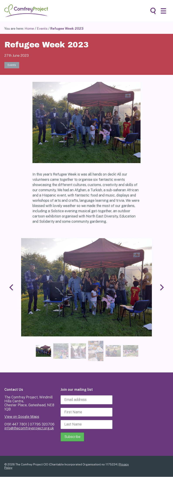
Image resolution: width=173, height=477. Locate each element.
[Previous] (12, 287)
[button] (163, 11)
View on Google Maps (21, 417)
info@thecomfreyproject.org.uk (29, 429)
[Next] (161, 287)
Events (42, 28)
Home (29, 28)
